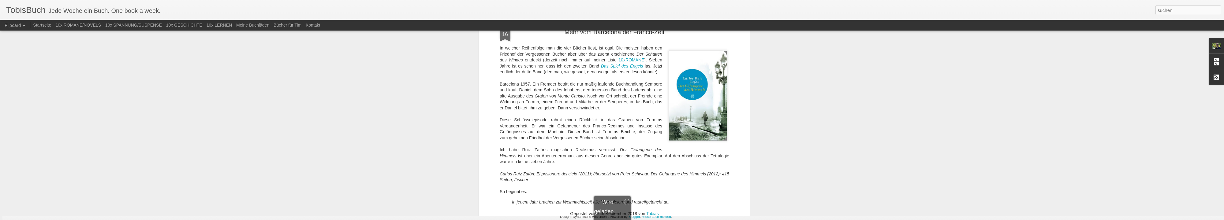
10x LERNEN (219, 25)
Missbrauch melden (656, 216)
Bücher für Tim (287, 25)
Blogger (634, 216)
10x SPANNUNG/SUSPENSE (133, 25)
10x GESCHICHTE (184, 25)
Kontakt (313, 25)
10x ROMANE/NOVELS (78, 25)
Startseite (42, 25)
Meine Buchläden (252, 25)
